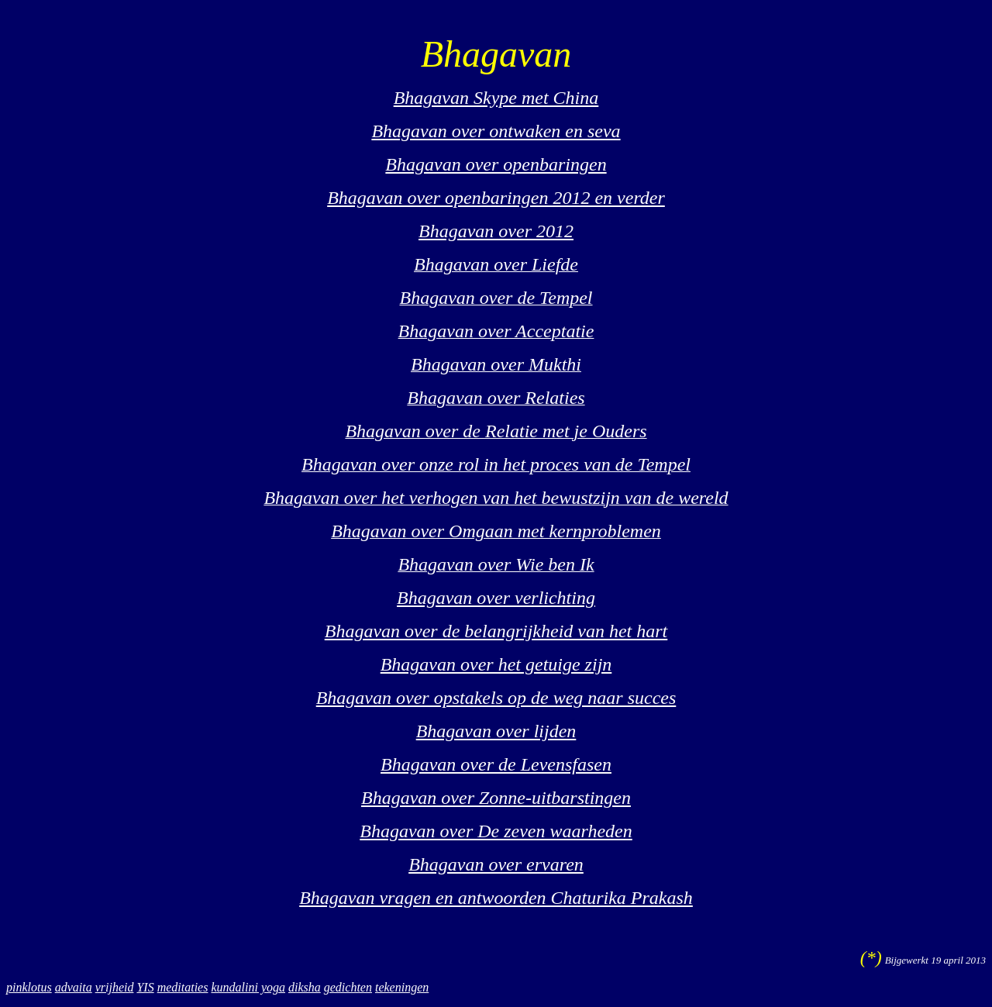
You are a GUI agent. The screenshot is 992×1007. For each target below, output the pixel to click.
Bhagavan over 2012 (496, 231)
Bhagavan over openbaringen (495, 164)
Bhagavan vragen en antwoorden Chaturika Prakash (496, 898)
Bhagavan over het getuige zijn (496, 664)
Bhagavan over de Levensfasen (496, 764)
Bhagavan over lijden (496, 731)
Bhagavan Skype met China (496, 98)
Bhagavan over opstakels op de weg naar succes (496, 698)
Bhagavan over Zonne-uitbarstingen (496, 798)
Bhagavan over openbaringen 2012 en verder (496, 198)
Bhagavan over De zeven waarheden (496, 831)
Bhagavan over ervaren (496, 864)
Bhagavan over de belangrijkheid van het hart (496, 631)
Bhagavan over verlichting (496, 598)
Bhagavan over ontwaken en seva (495, 131)
